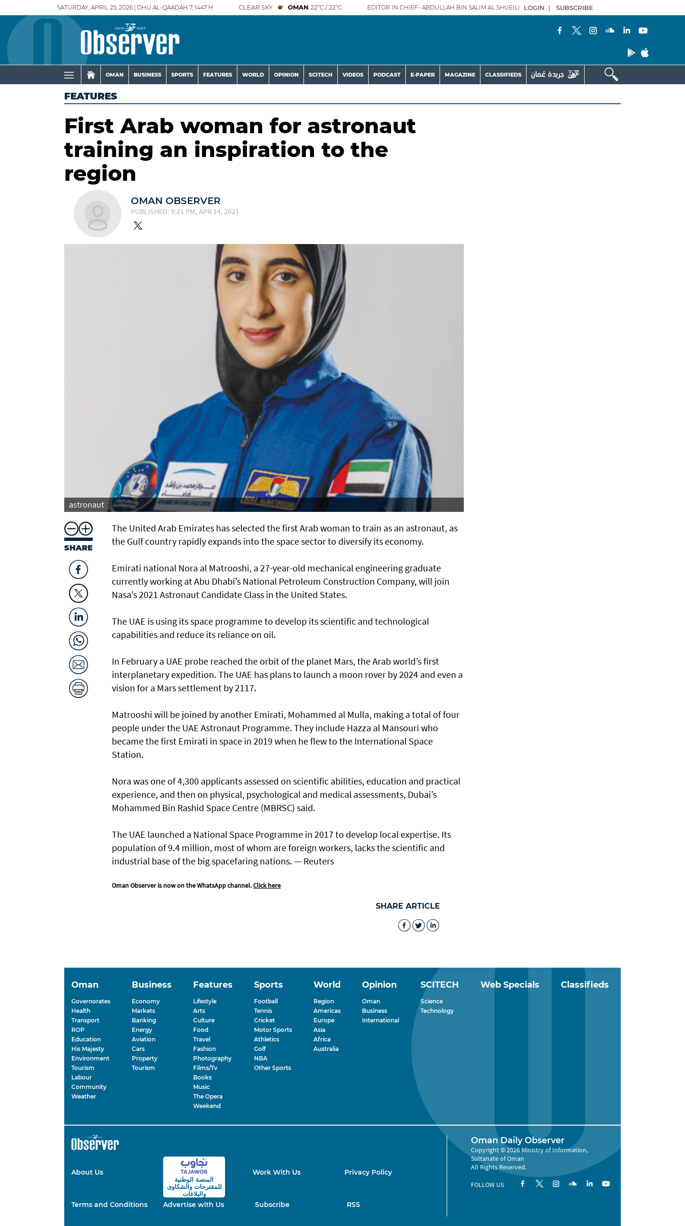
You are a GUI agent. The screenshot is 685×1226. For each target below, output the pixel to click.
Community (89, 1086)
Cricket (264, 1020)
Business (374, 1010)
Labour (81, 1077)
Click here (267, 885)
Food (200, 1029)
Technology (437, 1010)
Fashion (204, 1048)
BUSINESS (147, 74)
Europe (323, 1020)
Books (202, 1077)
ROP (78, 1029)
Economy (146, 1001)
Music (201, 1086)
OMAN (115, 74)
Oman (371, 1001)
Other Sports (272, 1067)
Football (266, 1001)
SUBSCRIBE (574, 7)
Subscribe (272, 1204)
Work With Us (277, 1172)
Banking (144, 1020)
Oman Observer (176, 200)
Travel (201, 1039)
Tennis (263, 1010)
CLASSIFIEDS (503, 74)
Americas (327, 1010)
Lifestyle (204, 1001)
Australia (326, 1048)
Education (86, 1039)
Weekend (207, 1105)
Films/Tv (205, 1067)
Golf (259, 1048)
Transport (85, 1020)
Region (323, 1001)
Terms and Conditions (109, 1204)
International (380, 1020)
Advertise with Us (193, 1204)
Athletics (266, 1039)
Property (144, 1058)
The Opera (208, 1096)
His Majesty (87, 1048)
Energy (142, 1029)
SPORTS (182, 74)
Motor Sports (273, 1029)
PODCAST (387, 74)
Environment (90, 1058)
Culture (204, 1020)
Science (432, 1001)
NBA (260, 1058)
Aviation (144, 1039)
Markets (143, 1010)
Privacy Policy (368, 1172)
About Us (87, 1172)
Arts (199, 1010)
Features (90, 96)
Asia (319, 1029)
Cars (138, 1048)
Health (80, 1010)
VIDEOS (352, 74)
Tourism (83, 1067)
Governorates (90, 1001)
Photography (212, 1058)
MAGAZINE (460, 74)
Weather (83, 1096)
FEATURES (217, 74)
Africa (322, 1039)
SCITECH (321, 74)
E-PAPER (423, 74)
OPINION (286, 74)
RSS (353, 1204)
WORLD (253, 74)
